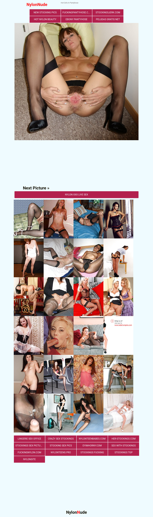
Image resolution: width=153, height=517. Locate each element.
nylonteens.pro (61, 452)
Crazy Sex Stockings (61, 438)
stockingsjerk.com (108, 12)
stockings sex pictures (30, 445)
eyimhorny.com (92, 445)
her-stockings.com (124, 438)
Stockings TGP (124, 452)
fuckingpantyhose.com (77, 12)
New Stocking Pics (45, 12)
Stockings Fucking (92, 452)
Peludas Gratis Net (108, 19)
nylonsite (29, 459)
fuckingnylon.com (29, 452)
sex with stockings (123, 445)
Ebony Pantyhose (76, 19)
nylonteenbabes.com (92, 438)
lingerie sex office (29, 438)
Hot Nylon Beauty (45, 19)
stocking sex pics (61, 445)
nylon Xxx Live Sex (76, 194)
